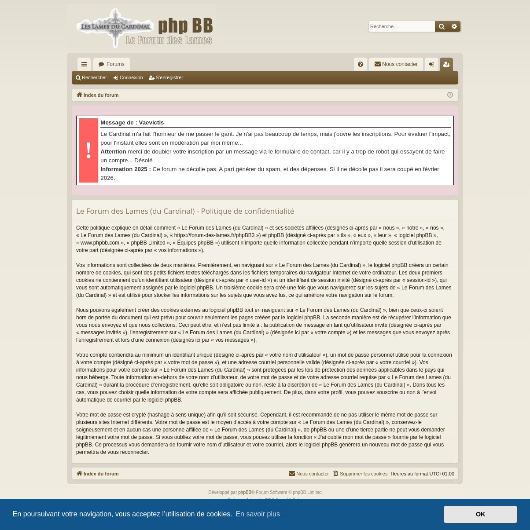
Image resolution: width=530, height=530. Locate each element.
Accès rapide (86, 66)
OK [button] (481, 514)
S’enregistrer (169, 77)
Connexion (131, 77)
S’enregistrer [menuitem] (448, 66)
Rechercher (94, 77)
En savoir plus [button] (258, 514)
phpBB (244, 492)
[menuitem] (360, 64)
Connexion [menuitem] (433, 66)
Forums (116, 64)
